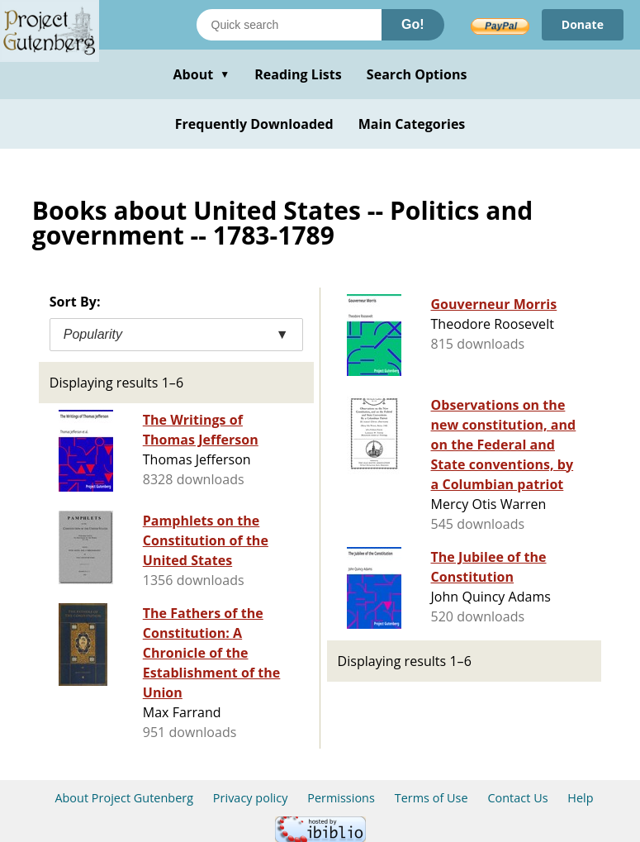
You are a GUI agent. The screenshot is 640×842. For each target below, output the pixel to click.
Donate (583, 24)
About (201, 74)
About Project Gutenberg (124, 798)
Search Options (417, 74)
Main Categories (412, 124)
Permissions (341, 798)
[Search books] (289, 24)
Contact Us (517, 798)
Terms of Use (431, 798)
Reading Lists (298, 74)
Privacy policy (250, 798)
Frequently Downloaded (254, 124)
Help (580, 798)
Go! (412, 24)
